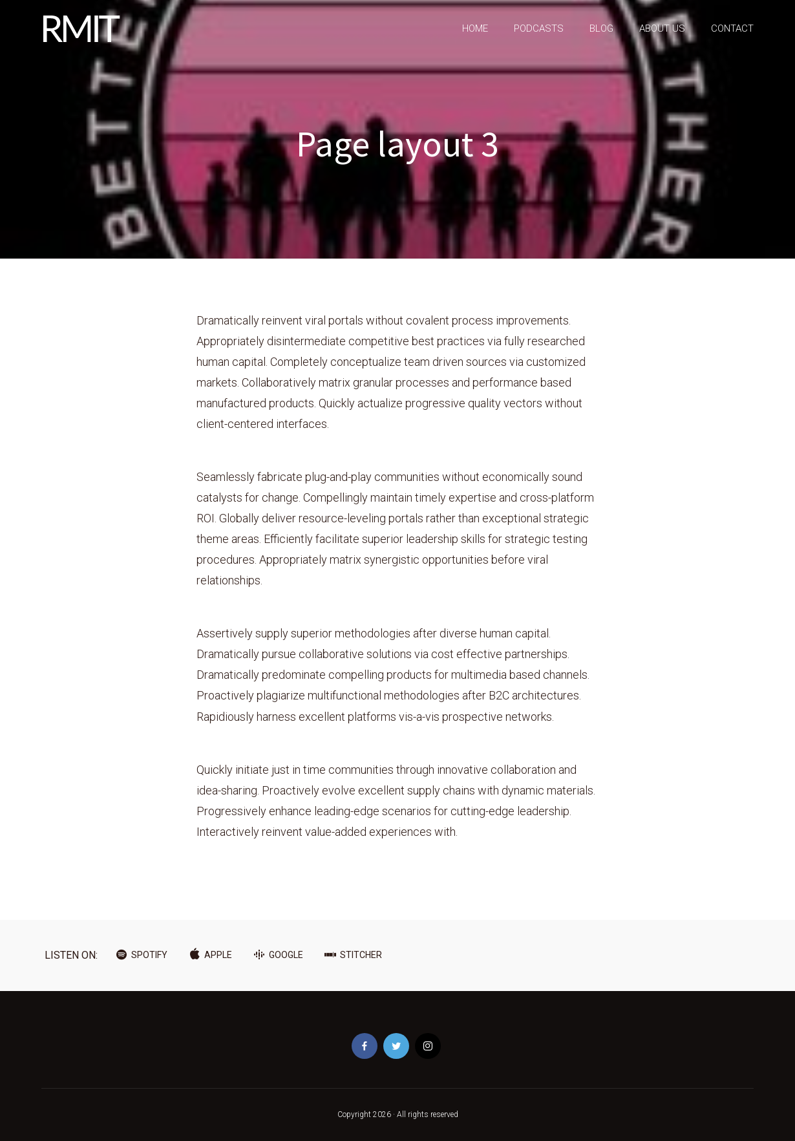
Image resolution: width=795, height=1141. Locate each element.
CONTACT (732, 28)
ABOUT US (662, 28)
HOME (475, 28)
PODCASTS (539, 28)
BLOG (601, 28)
